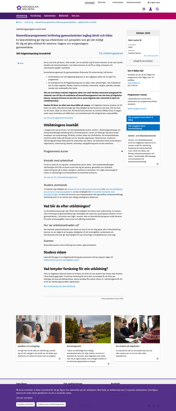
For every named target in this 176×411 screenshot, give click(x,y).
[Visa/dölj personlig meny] (150, 8)
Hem (19, 22)
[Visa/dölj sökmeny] (157, 8)
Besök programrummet (137, 109)
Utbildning (21, 15)
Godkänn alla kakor (25, 404)
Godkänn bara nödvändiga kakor (51, 404)
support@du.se (134, 83)
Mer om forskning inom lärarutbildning (59, 286)
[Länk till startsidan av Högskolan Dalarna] (27, 7)
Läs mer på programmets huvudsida (58, 118)
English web (155, 2)
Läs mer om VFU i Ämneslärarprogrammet (61, 177)
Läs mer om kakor (24, 398)
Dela (21, 63)
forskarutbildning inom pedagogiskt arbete (61, 260)
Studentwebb (117, 2)
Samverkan (50, 15)
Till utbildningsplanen (111, 53)
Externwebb (90, 2)
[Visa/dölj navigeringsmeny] (143, 8)
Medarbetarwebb (134, 2)
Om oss (75, 15)
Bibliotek (102, 2)
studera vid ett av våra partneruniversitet (84, 189)
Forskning (36, 15)
